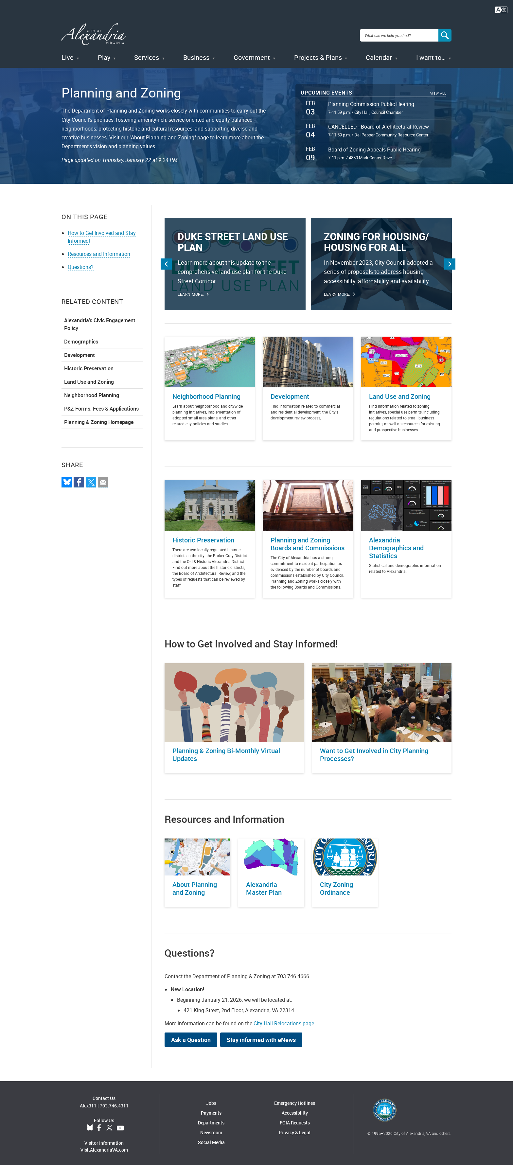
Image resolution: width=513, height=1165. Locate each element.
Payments (211, 1110)
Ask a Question (191, 1037)
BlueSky (90, 1126)
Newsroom (211, 1130)
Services (146, 55)
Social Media (211, 1140)
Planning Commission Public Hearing (371, 101)
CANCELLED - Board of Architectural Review (378, 124)
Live (68, 55)
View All (438, 91)
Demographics (81, 339)
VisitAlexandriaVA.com (104, 1148)
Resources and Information (99, 251)
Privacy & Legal (294, 1130)
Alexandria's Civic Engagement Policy (99, 321)
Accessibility (295, 1110)
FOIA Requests (295, 1120)
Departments (211, 1120)
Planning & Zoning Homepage (98, 419)
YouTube (120, 1126)
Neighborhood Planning (91, 393)
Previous (166, 261)
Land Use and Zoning (89, 379)
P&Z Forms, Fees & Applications (101, 406)
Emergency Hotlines (294, 1101)
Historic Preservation (89, 366)
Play (104, 55)
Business (196, 55)
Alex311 (88, 1104)
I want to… (431, 55)
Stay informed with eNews (261, 1037)
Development (79, 352)
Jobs (211, 1101)
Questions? (81, 264)
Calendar (379, 55)
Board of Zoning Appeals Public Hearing (374, 147)
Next (449, 261)
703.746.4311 (114, 1104)
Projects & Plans (318, 55)
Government (252, 55)
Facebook (99, 1126)
